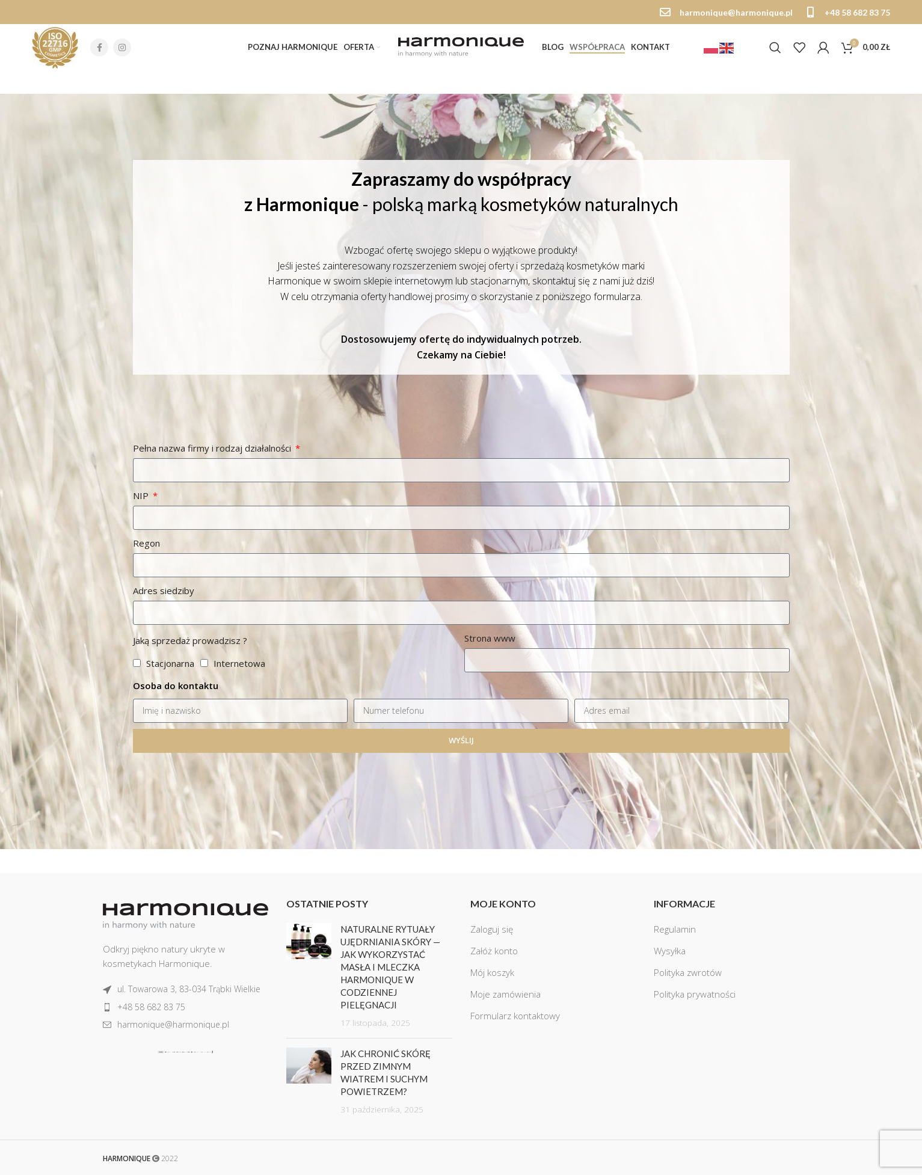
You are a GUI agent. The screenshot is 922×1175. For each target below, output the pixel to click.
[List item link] (186, 989)
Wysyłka (670, 951)
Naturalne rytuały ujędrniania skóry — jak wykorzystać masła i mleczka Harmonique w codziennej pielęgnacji (390, 967)
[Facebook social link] (99, 47)
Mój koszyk (492, 972)
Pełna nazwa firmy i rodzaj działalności (213, 479)
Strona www (489, 669)
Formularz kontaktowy (515, 1016)
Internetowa (239, 694)
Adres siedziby (163, 621)
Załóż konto (494, 951)
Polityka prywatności (695, 994)
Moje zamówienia (505, 994)
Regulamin (675, 929)
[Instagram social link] (122, 47)
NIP (142, 526)
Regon (146, 574)
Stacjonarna (170, 694)
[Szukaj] (775, 47)
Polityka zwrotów (688, 972)
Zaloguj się (491, 929)
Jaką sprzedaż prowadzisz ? (190, 671)
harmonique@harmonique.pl (736, 12)
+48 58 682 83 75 (857, 12)
